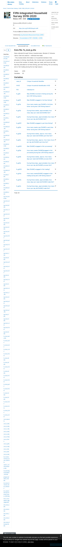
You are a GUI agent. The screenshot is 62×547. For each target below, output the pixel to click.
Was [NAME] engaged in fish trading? (38, 169)
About (27, 2)
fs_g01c (18, 117)
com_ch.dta (6, 446)
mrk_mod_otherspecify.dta (7, 524)
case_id (18, 81)
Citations (43, 2)
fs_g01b (18, 110)
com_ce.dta (6, 434)
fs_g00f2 (19, 146)
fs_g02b (18, 133)
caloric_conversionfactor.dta (6, 466)
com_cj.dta (6, 451)
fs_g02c (18, 140)
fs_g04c (18, 186)
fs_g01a (18, 104)
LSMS (20, 8)
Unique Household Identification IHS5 (38, 85)
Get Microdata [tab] (47, 45)
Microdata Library (11, 3)
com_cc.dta (6, 428)
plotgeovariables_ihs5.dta (6, 478)
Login (56, 3)
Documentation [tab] (35, 45)
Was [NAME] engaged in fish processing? (39, 146)
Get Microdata (33, 19)
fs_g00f (18, 100)
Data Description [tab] (23, 46)
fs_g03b (18, 157)
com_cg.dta (6, 443)
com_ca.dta (6, 423)
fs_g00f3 (19, 169)
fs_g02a (18, 127)
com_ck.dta (6, 454)
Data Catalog (21, 3)
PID (17, 89)
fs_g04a (18, 173)
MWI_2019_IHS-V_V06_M (28, 8)
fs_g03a (18, 150)
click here (31, 542)
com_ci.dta (6, 449)
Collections (35, 2)
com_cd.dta (6, 431)
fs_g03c (18, 163)
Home (4, 8)
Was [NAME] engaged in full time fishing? (39, 100)
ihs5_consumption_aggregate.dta (6, 500)
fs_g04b (18, 180)
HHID (18, 85)
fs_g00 (18, 94)
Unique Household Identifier (35, 81)
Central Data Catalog (12, 8)
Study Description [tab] (10, 45)
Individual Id (30, 89)
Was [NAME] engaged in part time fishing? (40, 123)
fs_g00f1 (18, 123)
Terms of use (50, 3)
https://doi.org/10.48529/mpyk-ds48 (28, 28)
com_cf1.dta (7, 436)
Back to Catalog (9, 533)
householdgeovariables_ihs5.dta (7, 472)
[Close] (60, 536)
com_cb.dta (6, 426)
